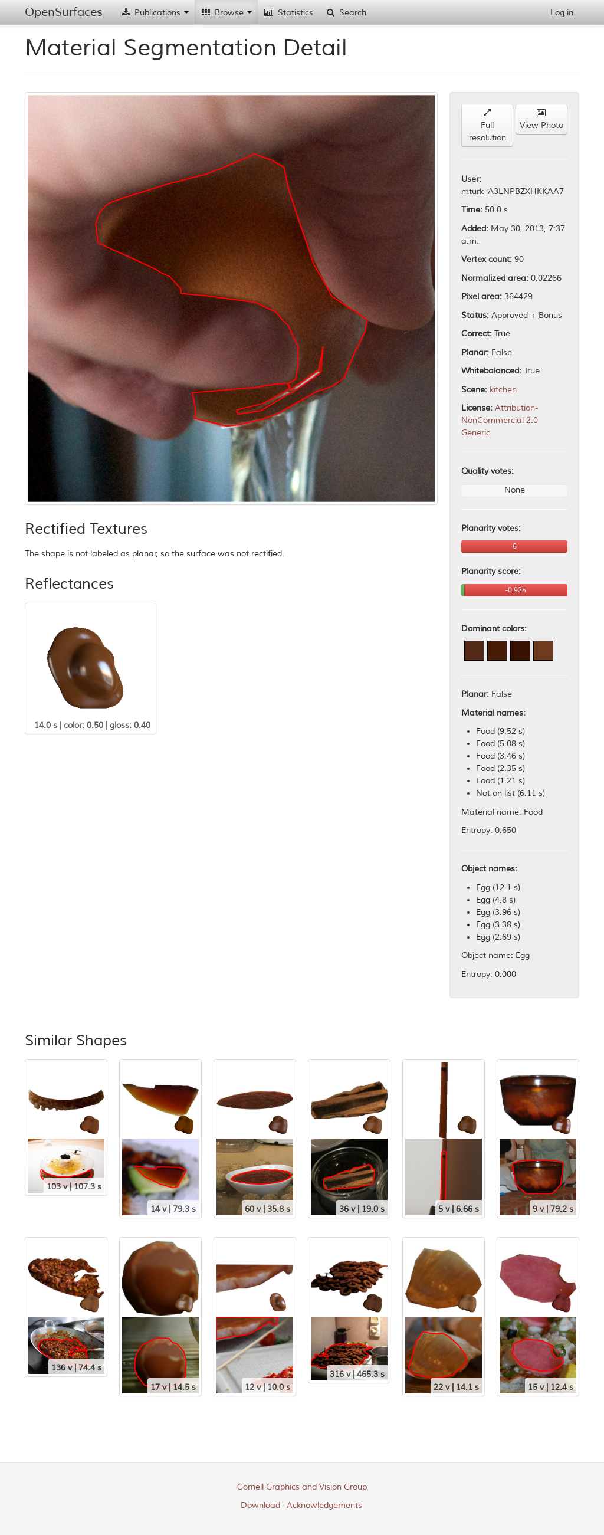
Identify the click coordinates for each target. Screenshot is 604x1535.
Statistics (288, 13)
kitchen (503, 390)
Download (260, 1505)
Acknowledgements (324, 1505)
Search (345, 13)
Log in (561, 13)
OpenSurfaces (64, 12)
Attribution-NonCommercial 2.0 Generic (499, 420)
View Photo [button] (541, 119)
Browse (226, 13)
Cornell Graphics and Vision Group (302, 1487)
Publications (154, 13)
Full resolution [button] (487, 126)
